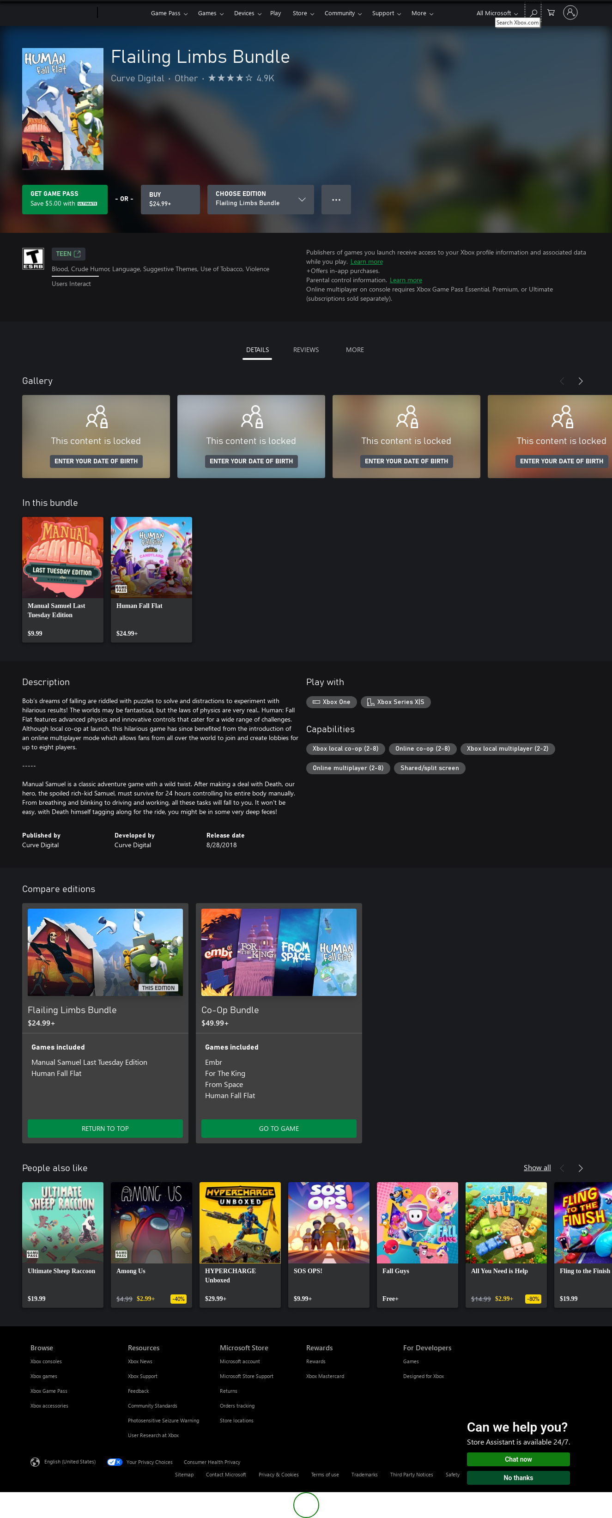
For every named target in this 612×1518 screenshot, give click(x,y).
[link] (62, 580)
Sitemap (184, 1474)
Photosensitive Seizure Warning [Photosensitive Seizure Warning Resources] (163, 1420)
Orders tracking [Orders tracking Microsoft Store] (237, 1406)
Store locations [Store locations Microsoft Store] (237, 1420)
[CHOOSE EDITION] (260, 199)
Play (275, 13)
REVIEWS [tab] (306, 349)
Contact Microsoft (226, 1474)
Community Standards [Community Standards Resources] (152, 1406)
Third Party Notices (411, 1474)
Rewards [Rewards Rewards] (316, 1361)
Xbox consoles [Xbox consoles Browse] (46, 1361)
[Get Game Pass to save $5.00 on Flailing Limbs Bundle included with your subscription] (65, 199)
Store (300, 13)
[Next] (580, 381)
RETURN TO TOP (105, 1128)
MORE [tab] (355, 349)
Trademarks (364, 1474)
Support (383, 13)
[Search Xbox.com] (533, 11)
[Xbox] (123, 12)
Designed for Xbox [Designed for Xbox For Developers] (423, 1376)
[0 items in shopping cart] (551, 12)
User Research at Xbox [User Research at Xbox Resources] (153, 1435)
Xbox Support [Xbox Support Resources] (143, 1376)
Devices (244, 13)
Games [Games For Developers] (411, 1361)
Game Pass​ (166, 13)
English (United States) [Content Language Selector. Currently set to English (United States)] (70, 1461)
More (419, 13)
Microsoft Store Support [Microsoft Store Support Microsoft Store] (246, 1376)
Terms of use (325, 1474)
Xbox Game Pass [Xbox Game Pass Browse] (48, 1391)
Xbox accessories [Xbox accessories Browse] (49, 1406)
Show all (537, 1167)
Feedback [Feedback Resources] (138, 1391)
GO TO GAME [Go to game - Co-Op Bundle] (279, 1128)
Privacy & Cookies (279, 1474)
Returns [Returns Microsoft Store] (228, 1391)
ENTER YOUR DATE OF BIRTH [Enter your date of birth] (96, 461)
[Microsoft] (62, 12)
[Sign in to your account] (570, 12)
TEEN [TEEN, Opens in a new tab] (68, 254)
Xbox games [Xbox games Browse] (43, 1376)
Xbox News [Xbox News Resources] (140, 1361)
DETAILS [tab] (257, 349)
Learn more (367, 261)
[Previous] (562, 381)
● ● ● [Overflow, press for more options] (336, 199)
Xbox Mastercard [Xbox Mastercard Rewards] (325, 1376)
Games (207, 13)
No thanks (518, 1478)
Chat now (518, 1459)
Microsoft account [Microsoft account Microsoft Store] (240, 1361)
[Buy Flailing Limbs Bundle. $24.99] (170, 199)
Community (340, 13)
